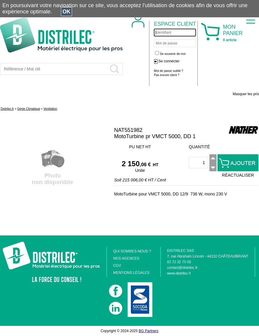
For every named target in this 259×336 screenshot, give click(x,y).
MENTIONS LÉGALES (131, 273)
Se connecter (169, 61)
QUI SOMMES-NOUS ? (132, 251)
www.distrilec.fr (179, 273)
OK (66, 12)
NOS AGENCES (126, 258)
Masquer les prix (246, 94)
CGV (117, 265)
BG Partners (148, 331)
